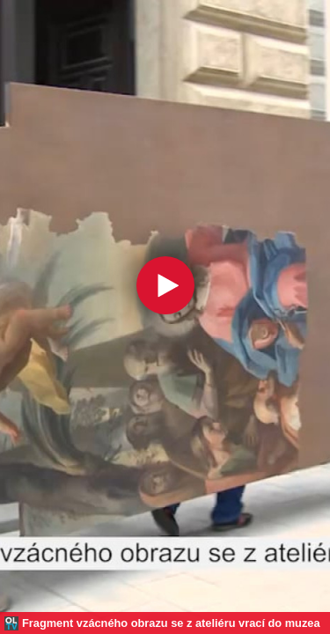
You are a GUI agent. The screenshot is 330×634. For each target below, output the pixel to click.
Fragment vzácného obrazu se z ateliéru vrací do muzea (171, 623)
